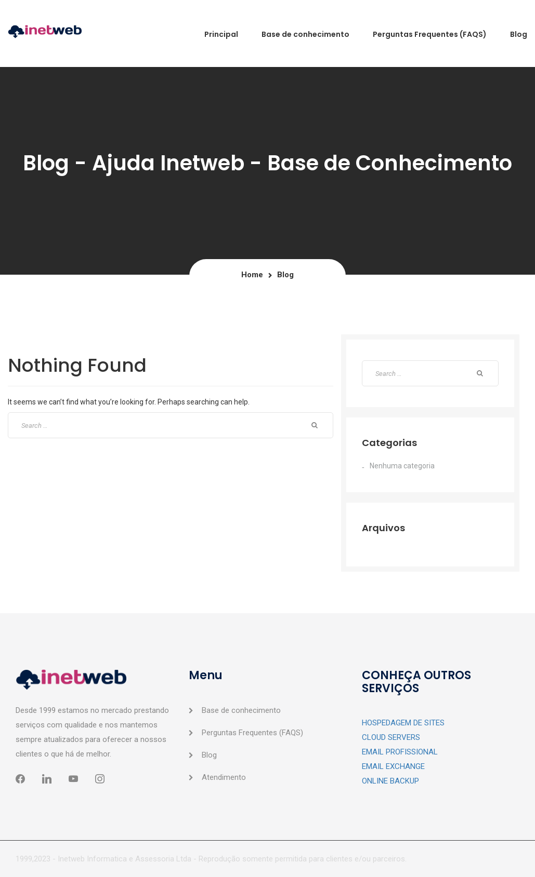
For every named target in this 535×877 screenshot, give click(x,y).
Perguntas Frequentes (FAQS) (252, 732)
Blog (209, 755)
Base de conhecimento (241, 710)
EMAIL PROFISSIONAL (400, 752)
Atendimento (224, 777)
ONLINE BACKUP (390, 781)
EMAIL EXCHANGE (393, 766)
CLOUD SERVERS (391, 737)
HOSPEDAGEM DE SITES (403, 722)
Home (252, 274)
